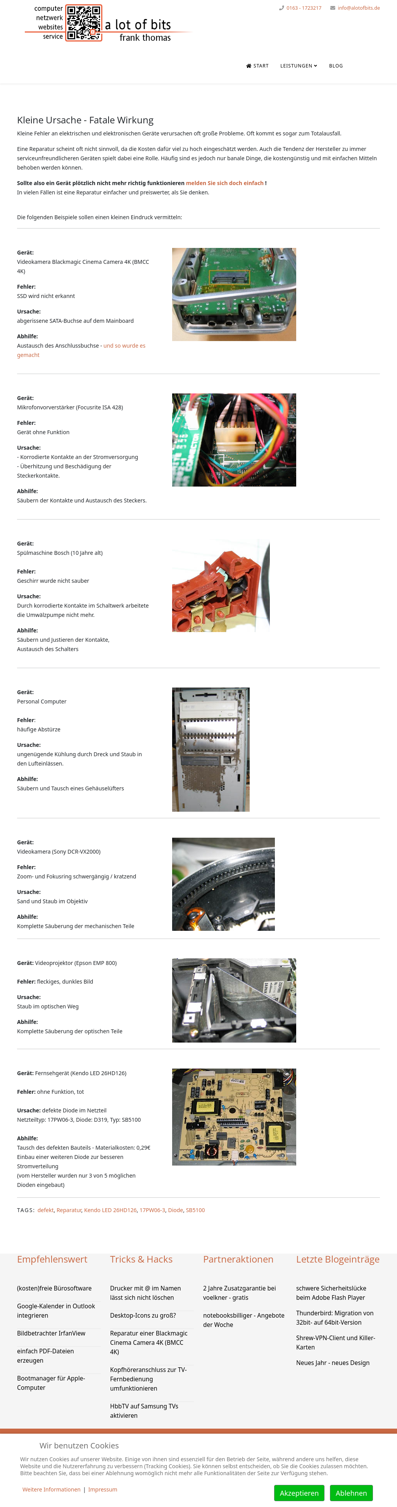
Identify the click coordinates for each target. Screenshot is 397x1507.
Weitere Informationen (51, 1489)
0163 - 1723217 (304, 8)
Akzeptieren (299, 1493)
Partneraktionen (238, 1258)
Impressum (102, 1489)
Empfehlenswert (52, 1258)
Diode (175, 1210)
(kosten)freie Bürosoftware (54, 1288)
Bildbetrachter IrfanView (51, 1333)
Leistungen (296, 65)
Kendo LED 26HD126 (110, 1210)
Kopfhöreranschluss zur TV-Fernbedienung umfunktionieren (148, 1379)
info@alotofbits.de (359, 8)
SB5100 (195, 1210)
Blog (336, 65)
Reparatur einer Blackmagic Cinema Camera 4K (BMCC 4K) (149, 1342)
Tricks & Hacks (141, 1258)
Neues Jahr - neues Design (333, 1363)
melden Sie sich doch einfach (225, 183)
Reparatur (69, 1210)
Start (257, 65)
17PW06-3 (152, 1210)
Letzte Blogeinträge (338, 1258)
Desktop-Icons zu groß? (143, 1315)
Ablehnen (351, 1493)
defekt (46, 1210)
